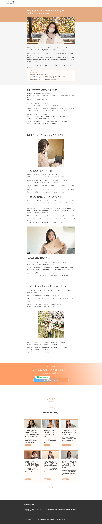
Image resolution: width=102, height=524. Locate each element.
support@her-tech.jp (69, 509)
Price (80, 2)
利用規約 (29, 519)
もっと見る (51, 487)
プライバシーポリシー (36, 519)
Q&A (93, 2)
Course (66, 2)
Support (73, 2)
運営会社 (25, 519)
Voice (87, 2)
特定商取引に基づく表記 (45, 519)
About (59, 2)
